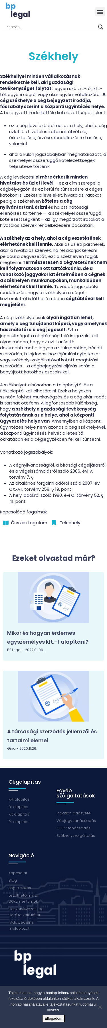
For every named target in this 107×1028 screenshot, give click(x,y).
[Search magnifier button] (101, 27)
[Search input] (51, 27)
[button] (100, 11)
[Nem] (100, 1007)
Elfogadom (53, 1018)
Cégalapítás (25, 781)
